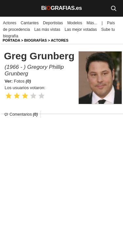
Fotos (22, 81)
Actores (9, 23)
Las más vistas (47, 29)
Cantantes (30, 23)
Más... (92, 23)
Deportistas (53, 23)
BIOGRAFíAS (35, 40)
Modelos (74, 23)
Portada (11, 40)
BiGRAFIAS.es (61, 8)
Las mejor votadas (81, 29)
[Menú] (9, 8)
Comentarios (24, 114)
